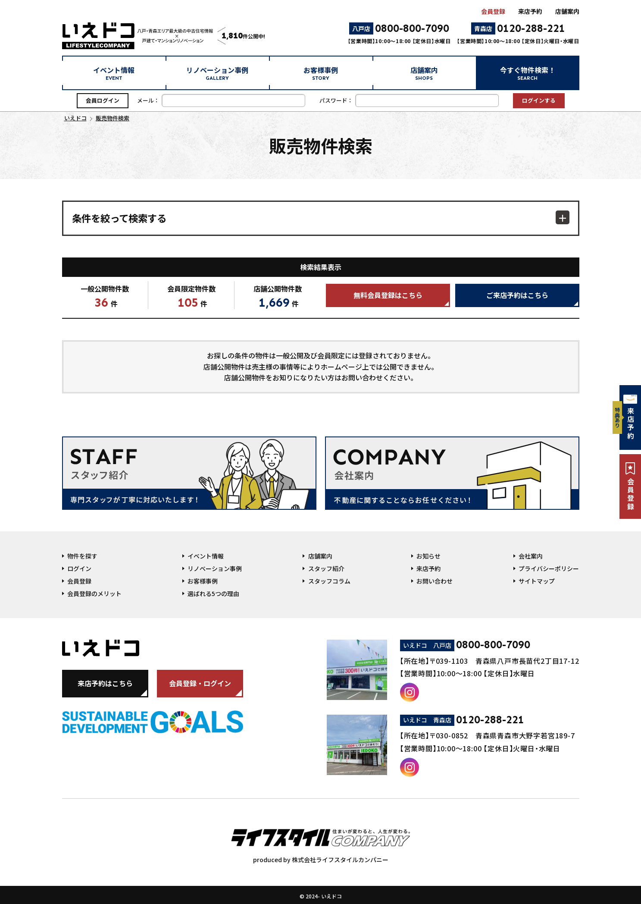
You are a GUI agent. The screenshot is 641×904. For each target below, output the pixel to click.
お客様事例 (320, 73)
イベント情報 (113, 73)
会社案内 (531, 556)
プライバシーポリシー (549, 568)
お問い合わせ (434, 581)
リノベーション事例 (217, 73)
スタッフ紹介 (326, 568)
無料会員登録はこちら (387, 295)
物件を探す (82, 556)
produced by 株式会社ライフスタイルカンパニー (320, 842)
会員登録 (493, 11)
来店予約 (530, 11)
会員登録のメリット (94, 593)
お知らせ (428, 556)
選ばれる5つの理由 (213, 593)
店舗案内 (567, 11)
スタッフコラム (329, 581)
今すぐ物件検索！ (527, 73)
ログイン (79, 568)
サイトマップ (537, 581)
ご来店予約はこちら (517, 295)
